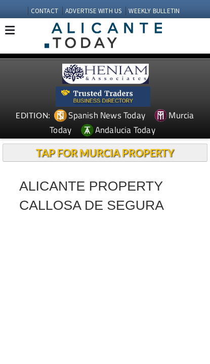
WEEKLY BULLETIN (154, 11)
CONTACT (44, 11)
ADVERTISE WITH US (93, 11)
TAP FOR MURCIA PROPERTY (105, 153)
